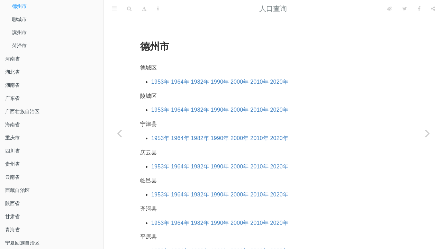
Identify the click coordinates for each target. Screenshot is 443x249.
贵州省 (12, 164)
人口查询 (273, 8)
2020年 (279, 82)
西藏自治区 (17, 190)
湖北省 (12, 72)
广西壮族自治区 (22, 111)
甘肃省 (12, 216)
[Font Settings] (144, 8)
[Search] (129, 8)
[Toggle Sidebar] (114, 8)
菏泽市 (19, 45)
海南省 (12, 124)
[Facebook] (419, 8)
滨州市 (19, 32)
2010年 (259, 82)
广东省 (12, 98)
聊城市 (19, 19)
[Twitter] (404, 8)
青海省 (12, 229)
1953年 (160, 82)
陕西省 (12, 203)
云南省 (12, 177)
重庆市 (12, 137)
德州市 (19, 6)
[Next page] (427, 133)
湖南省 (12, 85)
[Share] (433, 8)
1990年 (220, 82)
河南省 (12, 59)
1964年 (180, 82)
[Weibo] (389, 8)
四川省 (12, 151)
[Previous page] (119, 133)
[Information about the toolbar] (158, 8)
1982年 (200, 82)
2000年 (239, 82)
